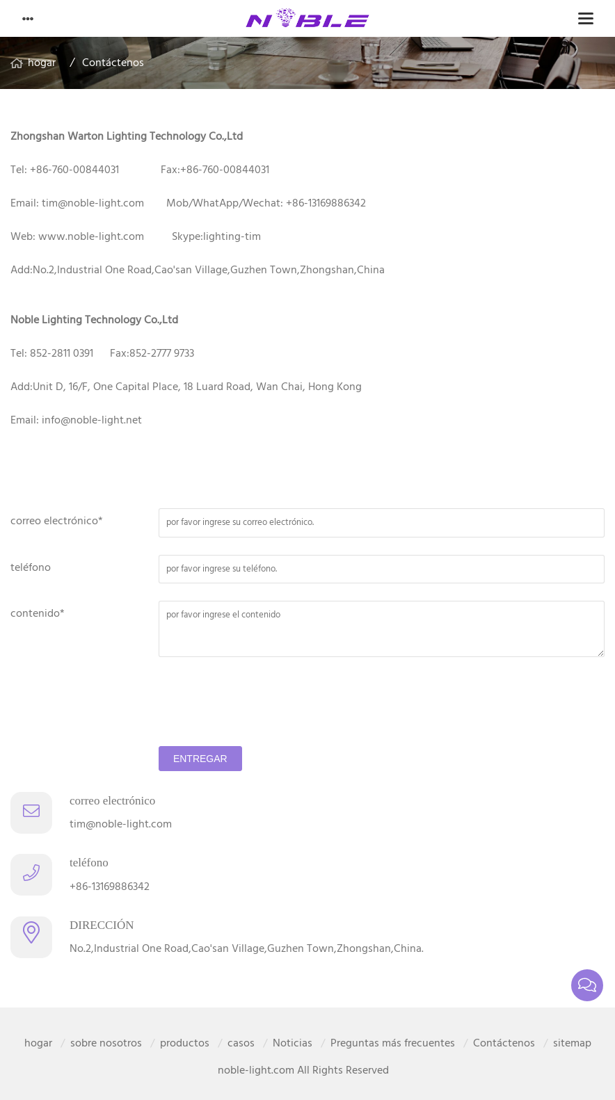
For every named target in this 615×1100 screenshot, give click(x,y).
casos (241, 1044)
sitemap (572, 1044)
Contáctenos (113, 63)
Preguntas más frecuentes (392, 1044)
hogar (42, 63)
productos (184, 1044)
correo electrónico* (56, 521)
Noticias (292, 1044)
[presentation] (264, 701)
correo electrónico (112, 800)
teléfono (30, 568)
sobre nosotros (106, 1044)
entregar (200, 758)
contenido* (37, 614)
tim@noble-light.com (121, 825)
